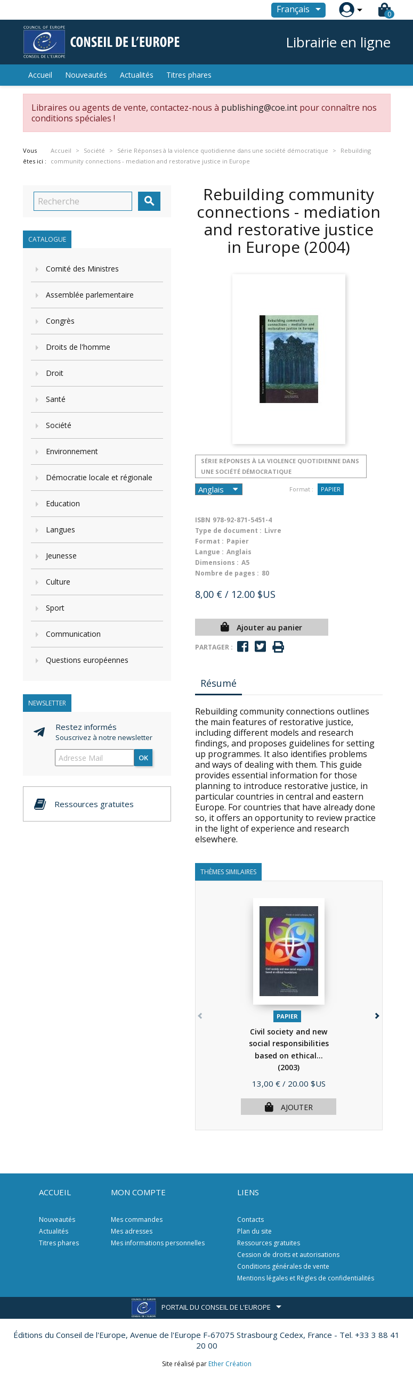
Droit (54, 373)
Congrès (60, 321)
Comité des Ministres (82, 269)
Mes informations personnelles (158, 1242)
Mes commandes (137, 1219)
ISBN (202, 519)
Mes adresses (131, 1231)
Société (58, 425)
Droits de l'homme (78, 347)
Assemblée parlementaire (90, 295)
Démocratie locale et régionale (99, 477)
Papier (331, 489)
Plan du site (254, 1231)
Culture (58, 582)
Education (63, 503)
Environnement (72, 451)
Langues (60, 529)
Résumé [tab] (218, 683)
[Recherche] (83, 201)
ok (143, 757)
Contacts (250, 1219)
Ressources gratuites (268, 1242)
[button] (376, 1014)
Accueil (40, 75)
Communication (73, 634)
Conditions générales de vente (283, 1266)
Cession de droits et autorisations (288, 1254)
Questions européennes (87, 660)
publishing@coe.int (259, 107)
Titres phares (189, 75)
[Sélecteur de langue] (301, 10)
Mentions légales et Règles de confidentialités (305, 1278)
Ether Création (230, 1363)
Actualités (136, 75)
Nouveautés (86, 75)
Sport (55, 608)
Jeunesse (61, 556)
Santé (56, 399)
